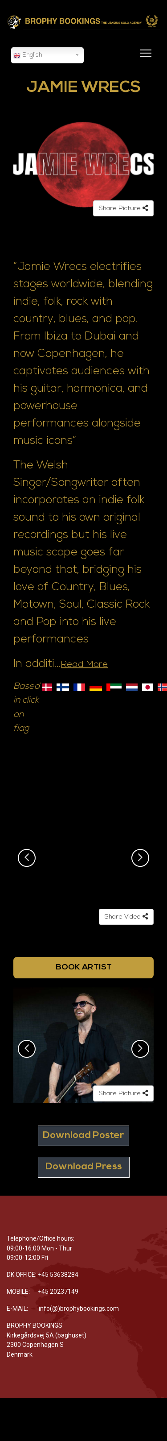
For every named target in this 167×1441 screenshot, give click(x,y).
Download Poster (83, 1135)
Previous (27, 858)
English (27, 55)
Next (140, 858)
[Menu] (144, 58)
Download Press (83, 1167)
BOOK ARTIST (84, 967)
